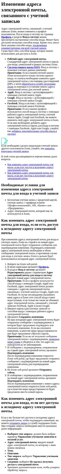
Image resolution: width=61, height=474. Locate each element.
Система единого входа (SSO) (23, 67)
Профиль (6, 37)
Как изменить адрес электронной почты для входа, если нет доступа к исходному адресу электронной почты (30, 176)
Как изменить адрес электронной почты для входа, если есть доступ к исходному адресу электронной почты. (30, 167)
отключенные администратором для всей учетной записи (24, 46)
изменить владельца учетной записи (28, 150)
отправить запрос (19, 423)
